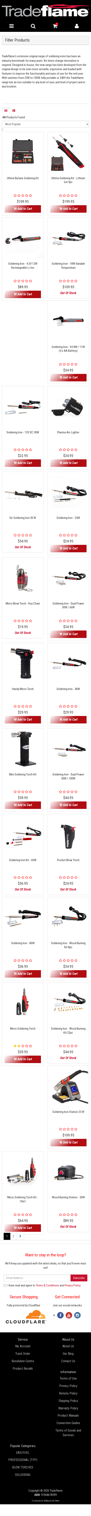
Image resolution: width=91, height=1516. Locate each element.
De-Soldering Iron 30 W (23, 518)
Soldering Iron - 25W (68, 518)
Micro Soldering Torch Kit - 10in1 (22, 1199)
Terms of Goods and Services (68, 1433)
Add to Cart (23, 209)
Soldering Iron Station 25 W (68, 1112)
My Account (22, 1346)
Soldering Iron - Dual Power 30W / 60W (68, 605)
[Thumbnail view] (6, 110)
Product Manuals (68, 1415)
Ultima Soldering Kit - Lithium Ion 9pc (68, 180)
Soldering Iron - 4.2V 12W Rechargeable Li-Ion (22, 265)
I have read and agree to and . (42, 1285)
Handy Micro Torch (23, 689)
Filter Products (17, 40)
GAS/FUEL (22, 1453)
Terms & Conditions (47, 1285)
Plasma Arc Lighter (68, 432)
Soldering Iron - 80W (22, 943)
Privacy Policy (72, 1285)
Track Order (22, 1354)
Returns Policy (68, 1393)
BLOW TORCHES (22, 1467)
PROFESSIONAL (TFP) (22, 1460)
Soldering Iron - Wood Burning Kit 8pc (68, 945)
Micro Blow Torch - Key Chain (23, 603)
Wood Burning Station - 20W (68, 1197)
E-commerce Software (42, 1500)
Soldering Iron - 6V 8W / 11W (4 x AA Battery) (68, 349)
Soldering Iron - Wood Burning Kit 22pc (68, 1030)
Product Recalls (23, 1368)
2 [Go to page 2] (13, 1236)
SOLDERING (22, 1475)
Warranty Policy (68, 1408)
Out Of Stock (68, 293)
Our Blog (68, 1354)
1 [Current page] (7, 1236)
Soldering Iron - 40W (68, 689)
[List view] (14, 110)
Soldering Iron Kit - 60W (22, 860)
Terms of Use (68, 1378)
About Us (68, 1346)
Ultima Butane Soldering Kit (23, 178)
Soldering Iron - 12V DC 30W (22, 432)
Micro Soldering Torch (22, 1028)
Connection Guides (68, 1423)
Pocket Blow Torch (68, 860)
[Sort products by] (45, 124)
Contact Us (68, 1361)
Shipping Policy (68, 1401)
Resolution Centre (23, 1361)
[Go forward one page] (20, 1236)
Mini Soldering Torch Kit (22, 774)
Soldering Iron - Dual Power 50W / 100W (68, 776)
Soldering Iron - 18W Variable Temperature (68, 265)
